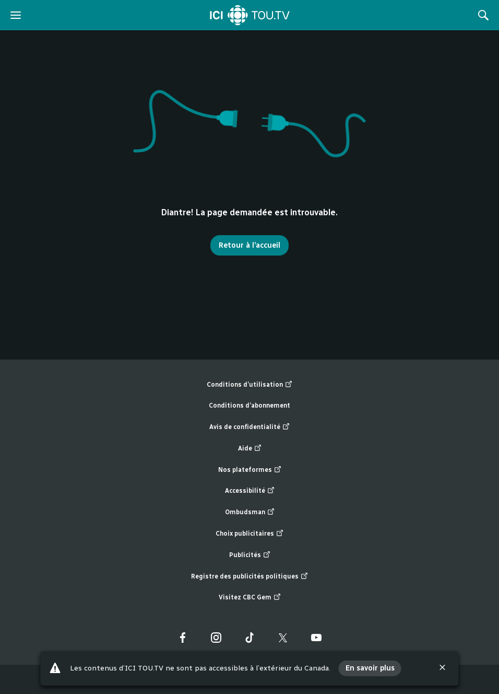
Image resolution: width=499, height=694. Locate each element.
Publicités (249, 555)
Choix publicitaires (249, 533)
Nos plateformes (249, 470)
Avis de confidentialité (249, 427)
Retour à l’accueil (249, 245)
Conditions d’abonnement (249, 405)
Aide (250, 448)
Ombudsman (250, 512)
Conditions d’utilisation (249, 384)
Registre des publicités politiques (249, 576)
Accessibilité (250, 491)
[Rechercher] (483, 15)
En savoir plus (370, 668)
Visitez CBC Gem (250, 597)
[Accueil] (250, 15)
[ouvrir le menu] (15, 15)
